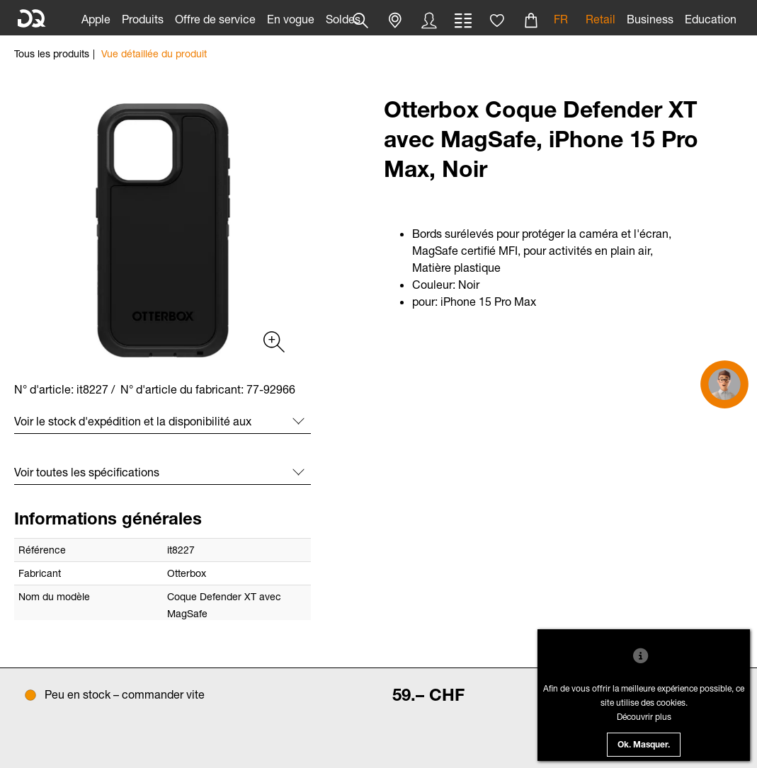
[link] (96, 17)
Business (650, 18)
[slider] (162, 230)
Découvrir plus (644, 716)
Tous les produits (51, 53)
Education (710, 18)
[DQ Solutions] (32, 19)
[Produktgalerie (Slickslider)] (273, 341)
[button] (395, 20)
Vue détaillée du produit (154, 53)
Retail (600, 18)
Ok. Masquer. (643, 745)
